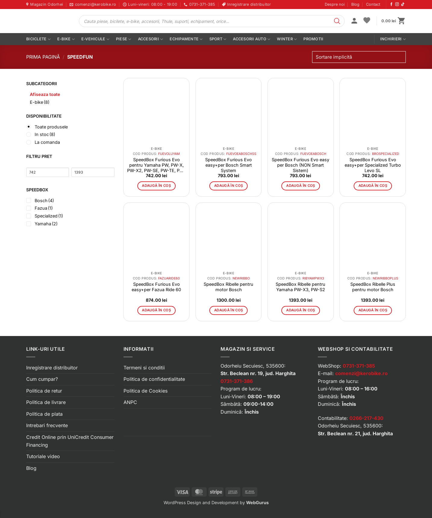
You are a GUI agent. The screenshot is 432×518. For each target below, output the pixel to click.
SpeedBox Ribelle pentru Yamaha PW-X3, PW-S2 (300, 287)
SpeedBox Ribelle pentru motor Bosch (228, 287)
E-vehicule (95, 39)
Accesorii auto (251, 39)
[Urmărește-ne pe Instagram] (397, 4)
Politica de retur (44, 391)
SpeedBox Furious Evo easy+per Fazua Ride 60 (156, 287)
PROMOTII (313, 39)
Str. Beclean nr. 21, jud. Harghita (355, 433)
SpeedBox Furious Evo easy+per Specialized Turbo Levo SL (373, 165)
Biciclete (38, 39)
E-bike (66, 39)
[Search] (337, 21)
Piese (123, 39)
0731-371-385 (359, 366)
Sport (218, 39)
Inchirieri (393, 39)
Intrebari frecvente (47, 425)
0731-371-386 (237, 381)
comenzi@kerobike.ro (361, 373)
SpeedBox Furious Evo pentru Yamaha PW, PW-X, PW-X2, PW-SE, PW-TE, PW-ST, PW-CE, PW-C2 (156, 165)
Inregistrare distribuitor (52, 368)
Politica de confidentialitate (154, 379)
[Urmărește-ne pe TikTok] (403, 4)
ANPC (130, 402)
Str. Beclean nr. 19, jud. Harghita (258, 373)
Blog (355, 4)
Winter (287, 39)
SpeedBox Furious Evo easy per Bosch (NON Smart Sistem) (300, 165)
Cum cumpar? (42, 379)
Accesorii (150, 39)
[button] (354, 21)
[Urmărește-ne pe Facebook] (391, 4)
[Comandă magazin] (359, 57)
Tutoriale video (43, 456)
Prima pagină (43, 57)
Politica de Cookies (145, 391)
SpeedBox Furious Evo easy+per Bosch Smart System (228, 165)
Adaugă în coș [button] (156, 185)
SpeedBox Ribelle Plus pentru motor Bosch (372, 287)
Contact (373, 4)
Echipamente (186, 39)
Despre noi (335, 4)
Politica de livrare (46, 402)
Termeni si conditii (144, 368)
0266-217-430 (366, 418)
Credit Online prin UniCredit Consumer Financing (70, 441)
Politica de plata (44, 414)
